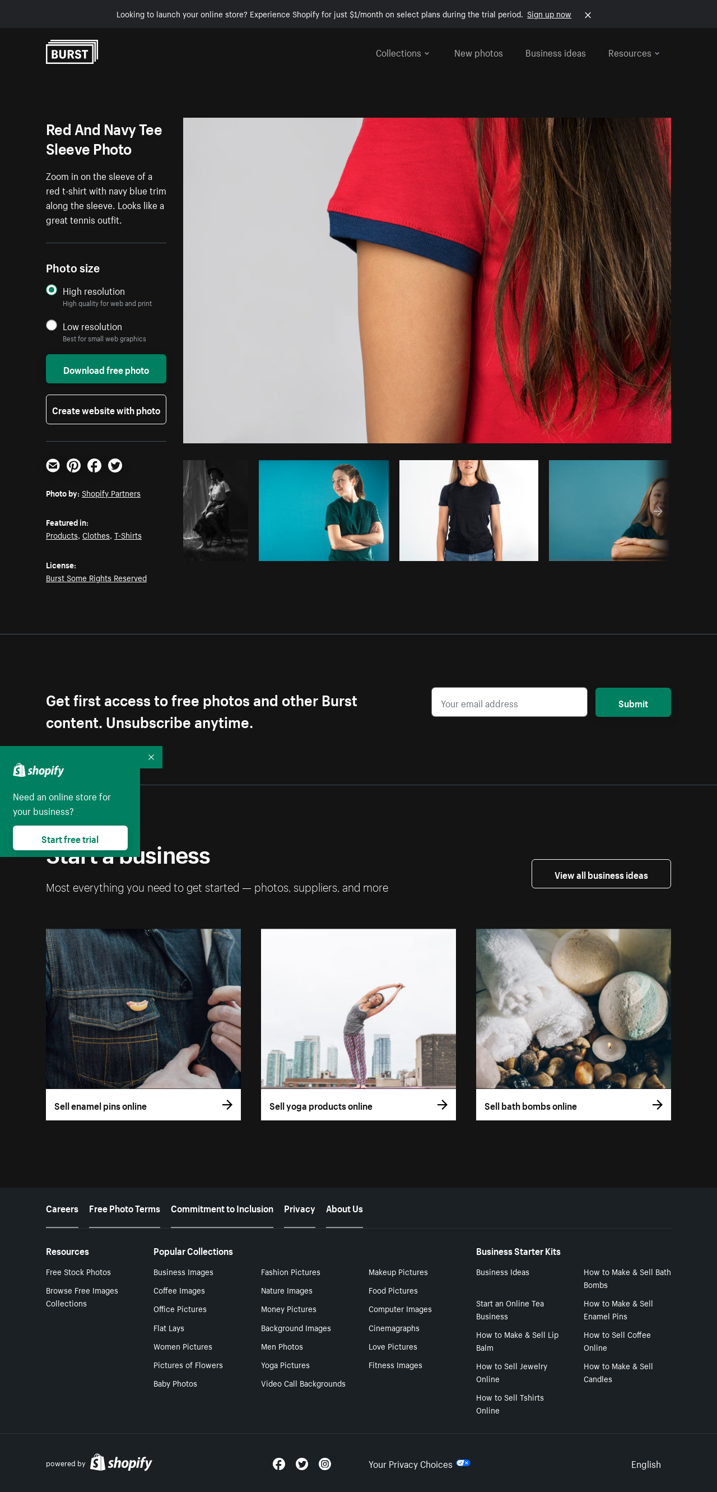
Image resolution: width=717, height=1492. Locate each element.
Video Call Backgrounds (303, 1383)
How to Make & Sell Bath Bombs (627, 1277)
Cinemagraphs (394, 1327)
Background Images (296, 1327)
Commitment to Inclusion (222, 1207)
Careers (62, 1207)
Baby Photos (175, 1383)
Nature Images (287, 1290)
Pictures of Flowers (188, 1364)
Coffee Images (179, 1290)
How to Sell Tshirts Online (510, 1403)
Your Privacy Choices (420, 1463)
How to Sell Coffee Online (617, 1340)
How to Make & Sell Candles (618, 1371)
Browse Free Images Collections (82, 1296)
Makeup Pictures (398, 1271)
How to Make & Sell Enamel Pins (618, 1309)
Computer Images (400, 1308)
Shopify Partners (111, 492)
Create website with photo (106, 409)
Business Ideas (502, 1271)
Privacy (299, 1207)
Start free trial (70, 838)
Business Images (183, 1271)
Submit (633, 702)
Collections (403, 51)
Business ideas (555, 51)
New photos (478, 51)
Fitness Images (395, 1364)
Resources (634, 51)
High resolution (94, 290)
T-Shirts (128, 535)
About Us (344, 1207)
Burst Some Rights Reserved (96, 577)
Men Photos (282, 1346)
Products (62, 535)
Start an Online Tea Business (510, 1309)
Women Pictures (182, 1346)
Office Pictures (180, 1308)
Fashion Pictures (290, 1271)
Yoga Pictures (285, 1364)
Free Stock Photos (78, 1271)
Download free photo (106, 369)
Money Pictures (288, 1308)
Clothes (96, 535)
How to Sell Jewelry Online (511, 1371)
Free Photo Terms (124, 1207)
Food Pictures (393, 1290)
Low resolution (92, 325)
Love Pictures (393, 1346)
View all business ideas (601, 874)
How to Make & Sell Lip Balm (517, 1340)
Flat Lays (168, 1327)
